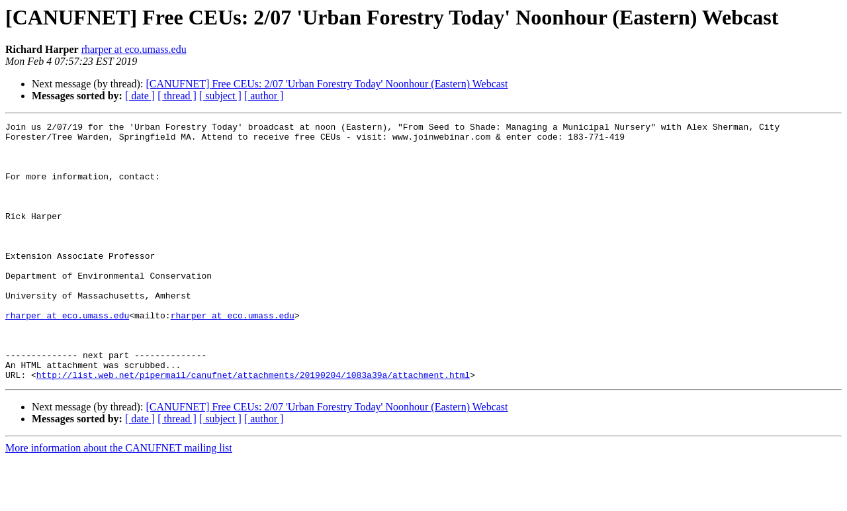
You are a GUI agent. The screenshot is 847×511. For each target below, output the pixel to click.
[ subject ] (220, 95)
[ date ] (140, 95)
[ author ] (264, 95)
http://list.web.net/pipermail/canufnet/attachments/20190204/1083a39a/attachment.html (253, 426)
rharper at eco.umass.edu (134, 49)
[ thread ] (177, 95)
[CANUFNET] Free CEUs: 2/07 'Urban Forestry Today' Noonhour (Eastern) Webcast (327, 83)
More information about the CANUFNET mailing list (118, 499)
